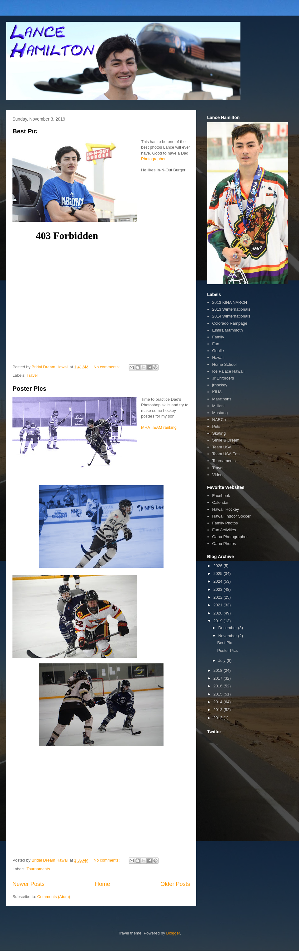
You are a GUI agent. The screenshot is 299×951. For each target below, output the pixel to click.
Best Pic (24, 131)
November (228, 635)
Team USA (221, 447)
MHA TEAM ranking (159, 427)
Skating (218, 433)
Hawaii (218, 357)
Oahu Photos (224, 543)
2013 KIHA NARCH (229, 302)
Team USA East (226, 454)
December (228, 627)
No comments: (107, 367)
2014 (218, 702)
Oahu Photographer (230, 536)
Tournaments (38, 869)
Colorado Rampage (229, 323)
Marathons (221, 399)
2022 (218, 597)
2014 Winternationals (231, 316)
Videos (218, 474)
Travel (32, 375)
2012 (218, 717)
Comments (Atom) (53, 896)
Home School (224, 364)
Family (218, 337)
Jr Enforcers (223, 378)
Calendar (220, 502)
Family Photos (225, 523)
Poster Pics (29, 388)
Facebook (221, 495)
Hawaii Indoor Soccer (231, 516)
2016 (218, 686)
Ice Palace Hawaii (228, 371)
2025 (218, 573)
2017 (218, 678)
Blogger (173, 933)
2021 (218, 605)
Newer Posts (28, 884)
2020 (218, 613)
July (222, 660)
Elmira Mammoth (227, 330)
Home (102, 884)
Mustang (220, 412)
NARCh (219, 419)
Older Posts (175, 884)
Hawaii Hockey (225, 509)
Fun (215, 344)
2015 (218, 694)
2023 (218, 589)
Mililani (218, 406)
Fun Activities (224, 530)
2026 (218, 565)
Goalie (218, 350)
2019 (218, 621)
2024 (218, 581)
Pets (216, 426)
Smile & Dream (225, 440)
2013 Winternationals (231, 309)
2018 (218, 670)
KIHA (216, 391)
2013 (218, 709)
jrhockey (219, 385)
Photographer (153, 158)
